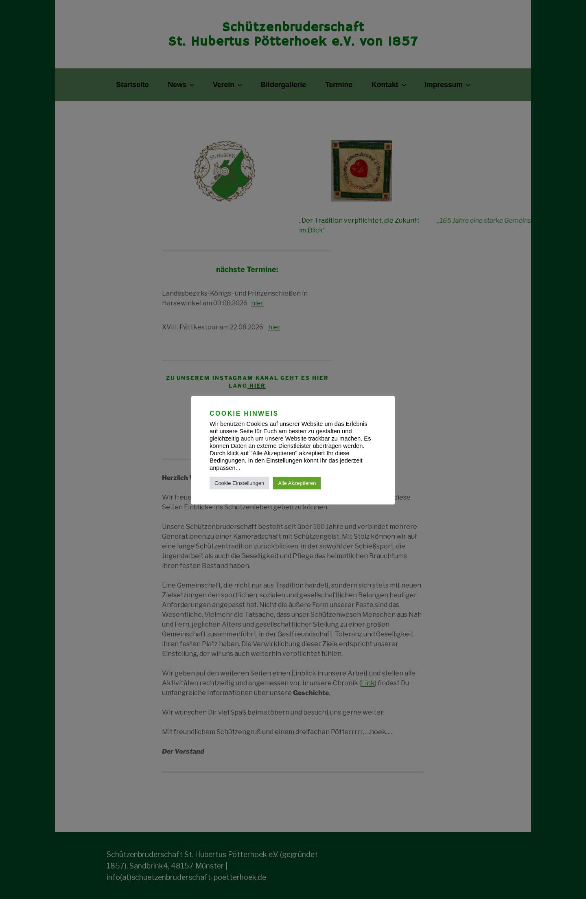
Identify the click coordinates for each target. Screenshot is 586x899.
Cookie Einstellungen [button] (239, 483)
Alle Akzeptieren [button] (297, 483)
